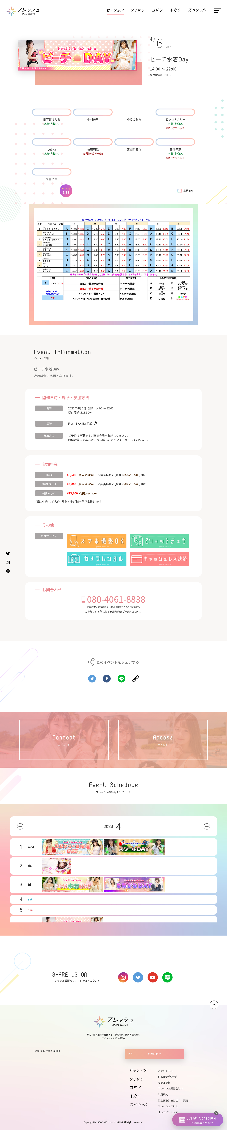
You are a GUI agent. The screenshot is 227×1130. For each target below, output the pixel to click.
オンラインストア (168, 1112)
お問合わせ (154, 1054)
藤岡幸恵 (175, 149)
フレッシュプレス (168, 1106)
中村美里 (93, 119)
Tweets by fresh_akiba (46, 1050)
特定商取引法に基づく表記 (173, 1100)
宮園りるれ (134, 149)
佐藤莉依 (93, 149)
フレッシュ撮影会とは (170, 1088)
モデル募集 (164, 1082)
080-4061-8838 (116, 599)
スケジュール (165, 1070)
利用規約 (115, 611)
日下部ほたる (51, 119)
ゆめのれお (134, 119)
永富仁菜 (51, 179)
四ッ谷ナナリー (175, 119)
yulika (52, 149)
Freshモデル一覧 (167, 1076)
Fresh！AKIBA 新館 (80, 423)
